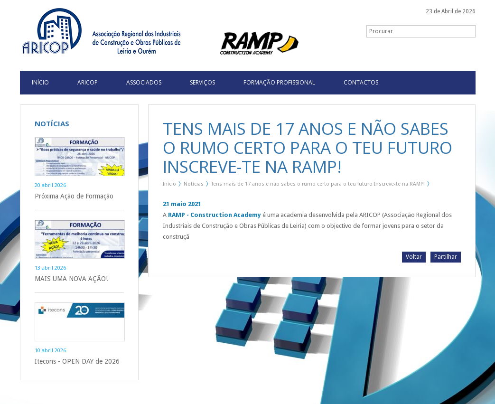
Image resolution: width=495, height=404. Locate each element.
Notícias (194, 184)
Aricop (87, 82)
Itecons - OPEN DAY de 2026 (77, 361)
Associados (143, 82)
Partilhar (445, 257)
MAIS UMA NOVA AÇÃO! (71, 278)
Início (169, 184)
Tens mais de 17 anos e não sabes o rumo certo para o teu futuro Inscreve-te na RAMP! (318, 184)
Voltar (414, 257)
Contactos (361, 82)
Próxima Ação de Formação (74, 196)
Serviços (202, 82)
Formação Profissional (279, 82)
